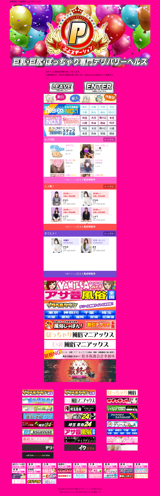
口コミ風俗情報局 (86, 179)
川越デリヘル (70, 180)
